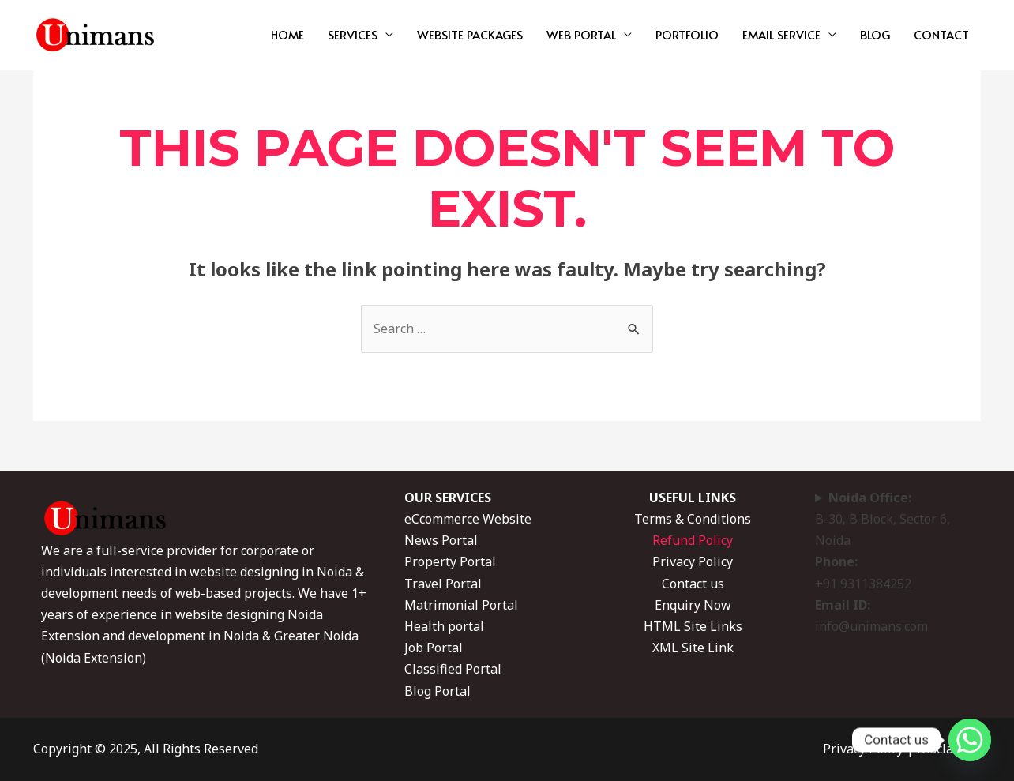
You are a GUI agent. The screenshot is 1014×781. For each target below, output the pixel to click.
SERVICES (352, 34)
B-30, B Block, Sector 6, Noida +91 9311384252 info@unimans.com (882, 562)
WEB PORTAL (581, 34)
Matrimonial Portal (461, 605)
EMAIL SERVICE (781, 34)
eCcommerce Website (467, 519)
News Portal (441, 540)
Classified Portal (452, 669)
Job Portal (433, 647)
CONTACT (941, 34)
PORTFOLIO (687, 34)
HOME (287, 34)
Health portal (444, 626)
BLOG (875, 34)
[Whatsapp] (969, 740)
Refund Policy (692, 540)
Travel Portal (443, 583)
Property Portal (450, 561)
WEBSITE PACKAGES (470, 34)
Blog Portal (437, 691)
